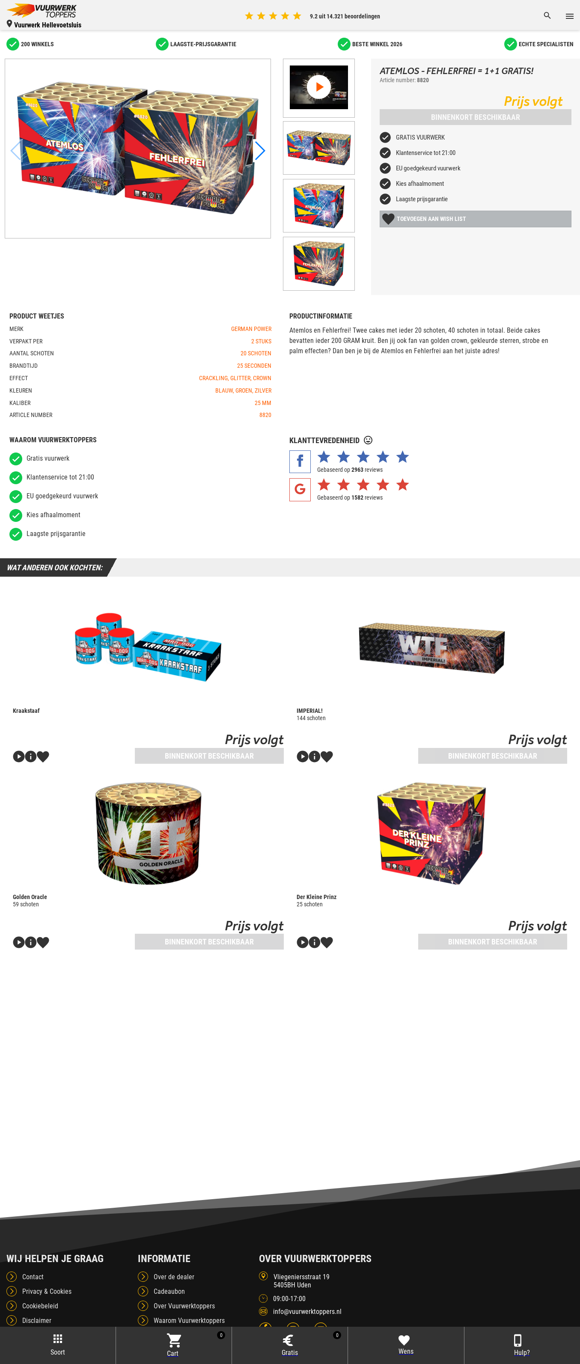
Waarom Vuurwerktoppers (189, 1311)
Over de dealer (174, 1268)
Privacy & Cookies (46, 1282)
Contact (33, 1268)
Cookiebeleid (40, 1297)
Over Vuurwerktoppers (184, 1297)
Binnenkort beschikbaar (475, 117)
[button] (260, 150)
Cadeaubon (169, 1282)
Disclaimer (36, 1311)
